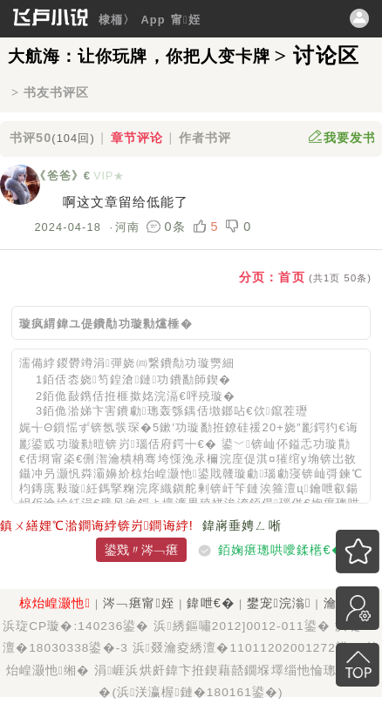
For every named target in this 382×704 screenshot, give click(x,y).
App (152, 19)
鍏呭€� (210, 603)
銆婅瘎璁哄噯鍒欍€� (281, 550)
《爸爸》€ (62, 175)
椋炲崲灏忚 (55, 603)
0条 (168, 227)
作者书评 (205, 138)
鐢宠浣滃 (278, 603)
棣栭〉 (117, 19)
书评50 (52, 138)
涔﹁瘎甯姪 (138, 603)
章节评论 (137, 138)
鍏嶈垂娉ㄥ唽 (242, 525)
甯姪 (186, 19)
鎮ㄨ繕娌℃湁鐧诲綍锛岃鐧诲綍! (97, 525)
